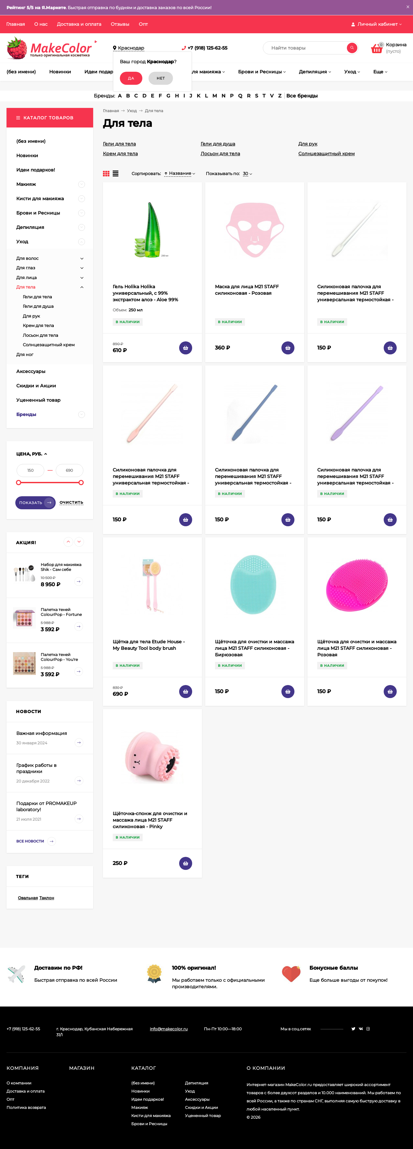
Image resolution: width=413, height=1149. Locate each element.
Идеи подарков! (147, 1099)
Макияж (139, 1107)
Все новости (36, 841)
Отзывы (120, 24)
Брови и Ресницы (149, 1123)
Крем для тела (120, 154)
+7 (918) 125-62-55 (207, 48)
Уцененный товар (203, 1115)
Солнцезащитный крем (326, 154)
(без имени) (143, 1083)
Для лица (26, 277)
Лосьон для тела (220, 154)
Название (177, 173)
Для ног (24, 354)
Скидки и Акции (201, 1107)
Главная (15, 24)
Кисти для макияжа (151, 1115)
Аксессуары (197, 1099)
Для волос (27, 258)
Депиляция (196, 1083)
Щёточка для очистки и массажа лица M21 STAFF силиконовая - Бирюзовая (254, 648)
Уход (132, 110)
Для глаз (25, 267)
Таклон (46, 897)
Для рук (307, 144)
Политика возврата (26, 1107)
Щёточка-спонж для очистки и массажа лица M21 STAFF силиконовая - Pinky (150, 820)
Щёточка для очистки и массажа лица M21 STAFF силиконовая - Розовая (356, 648)
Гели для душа (218, 144)
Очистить (71, 502)
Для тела (26, 287)
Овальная (28, 897)
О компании (19, 1083)
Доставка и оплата (79, 24)
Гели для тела (119, 144)
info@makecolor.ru (169, 1028)
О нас (41, 24)
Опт (143, 24)
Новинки (140, 1091)
